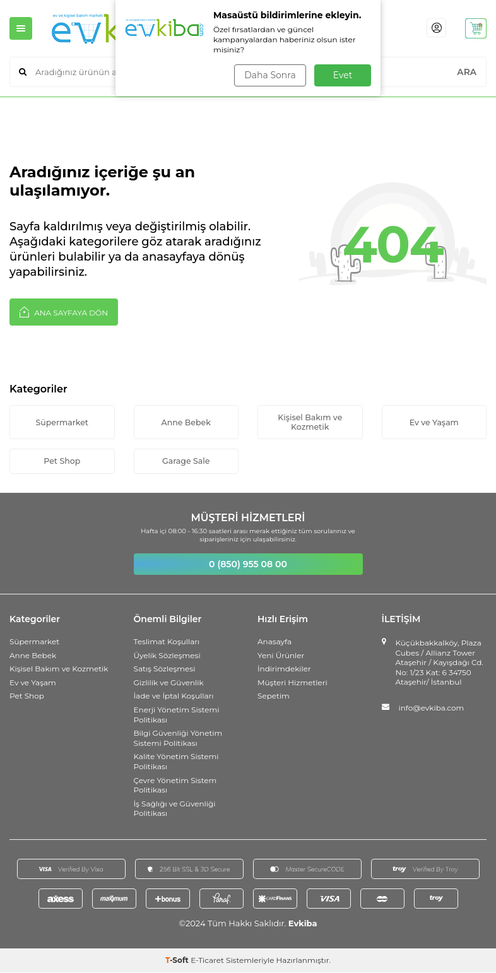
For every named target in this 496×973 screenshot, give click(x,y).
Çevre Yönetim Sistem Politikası (175, 786)
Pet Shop (62, 462)
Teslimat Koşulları (167, 642)
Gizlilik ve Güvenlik (169, 683)
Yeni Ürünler (280, 656)
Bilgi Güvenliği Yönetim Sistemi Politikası (178, 739)
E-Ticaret (207, 960)
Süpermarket (62, 422)
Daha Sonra (269, 75)
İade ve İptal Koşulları (174, 697)
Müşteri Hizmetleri (292, 683)
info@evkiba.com (431, 709)
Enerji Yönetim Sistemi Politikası (177, 716)
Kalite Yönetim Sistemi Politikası (176, 762)
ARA (466, 72)
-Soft (178, 960)
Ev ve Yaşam (433, 422)
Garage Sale (186, 462)
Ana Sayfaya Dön (64, 312)
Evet (343, 75)
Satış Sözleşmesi (165, 670)
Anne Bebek (185, 422)
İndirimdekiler (284, 670)
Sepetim (273, 697)
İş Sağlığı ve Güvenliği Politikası (175, 809)
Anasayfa (274, 642)
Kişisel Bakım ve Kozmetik (309, 422)
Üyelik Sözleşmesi (167, 656)
